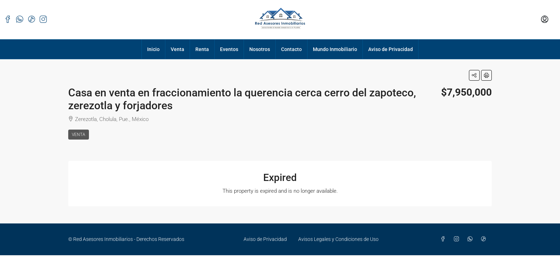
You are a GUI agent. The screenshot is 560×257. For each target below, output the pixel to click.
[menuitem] (544, 19)
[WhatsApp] (471, 239)
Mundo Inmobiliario (335, 49)
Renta (202, 49)
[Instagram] (458, 239)
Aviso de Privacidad (390, 49)
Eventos (229, 49)
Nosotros (259, 49)
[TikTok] (485, 239)
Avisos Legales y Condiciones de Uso (338, 239)
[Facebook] (444, 239)
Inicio (153, 49)
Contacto (291, 49)
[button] (474, 75)
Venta (177, 49)
